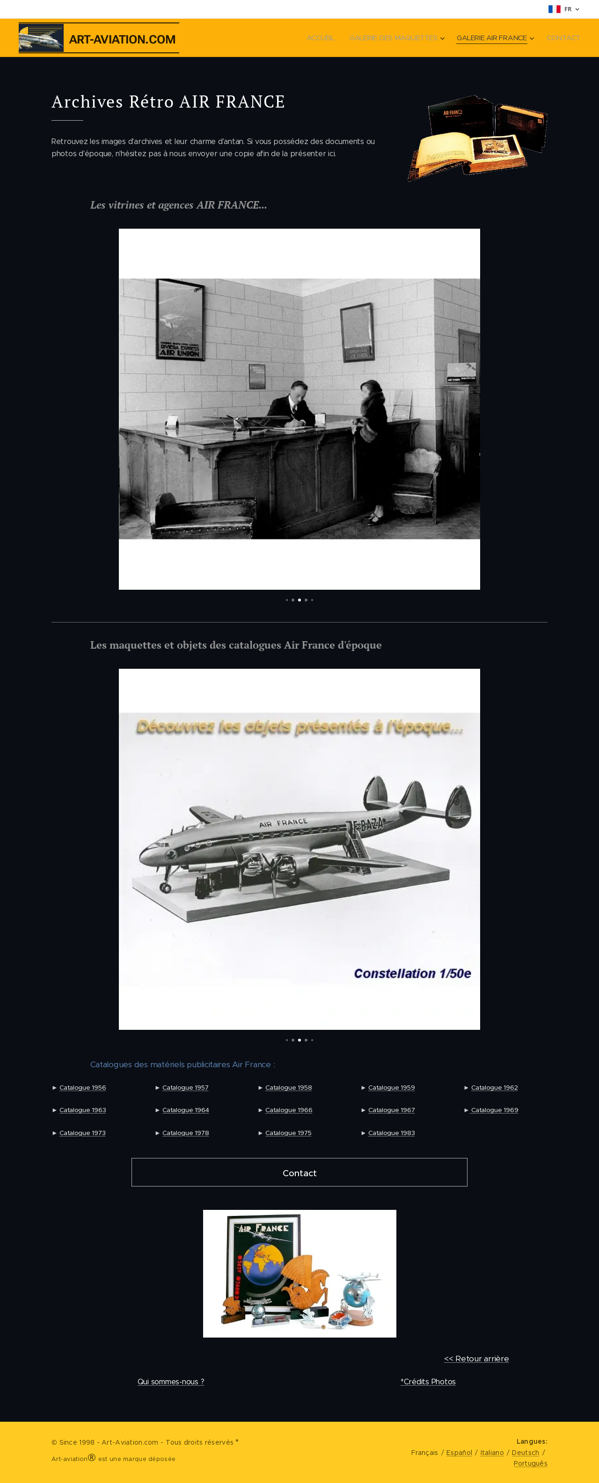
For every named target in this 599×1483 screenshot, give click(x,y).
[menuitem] (316, 38)
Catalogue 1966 (288, 1110)
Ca (474, 1110)
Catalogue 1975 (288, 1133)
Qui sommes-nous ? (171, 1381)
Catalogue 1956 (82, 1088)
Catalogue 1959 (391, 1088)
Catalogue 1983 (391, 1133)
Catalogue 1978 (185, 1133)
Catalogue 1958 (288, 1088)
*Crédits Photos (428, 1381)
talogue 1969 (499, 1110)
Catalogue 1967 (391, 1110)
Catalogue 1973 (82, 1133)
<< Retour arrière (476, 1358)
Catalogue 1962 (494, 1088)
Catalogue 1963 (82, 1110)
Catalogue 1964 (185, 1110)
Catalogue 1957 (185, 1088)
